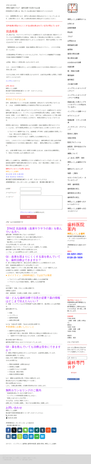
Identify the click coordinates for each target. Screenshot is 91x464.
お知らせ (71, 24)
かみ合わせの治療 (74, 62)
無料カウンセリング (75, 169)
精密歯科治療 (73, 45)
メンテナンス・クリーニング (77, 128)
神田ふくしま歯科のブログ (77, 163)
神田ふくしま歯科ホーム (77, 19)
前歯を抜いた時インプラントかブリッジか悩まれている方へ (77, 104)
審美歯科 (71, 75)
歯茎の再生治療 (73, 54)
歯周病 (70, 49)
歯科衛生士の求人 (74, 193)
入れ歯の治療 (73, 84)
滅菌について (73, 153)
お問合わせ (72, 41)
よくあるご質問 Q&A (76, 158)
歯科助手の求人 (73, 197)
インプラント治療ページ (77, 111)
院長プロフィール (74, 142)
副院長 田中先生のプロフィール (77, 148)
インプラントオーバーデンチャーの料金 (77, 96)
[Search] (77, 357)
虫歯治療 (71, 67)
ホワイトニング (73, 116)
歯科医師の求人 (73, 189)
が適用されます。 (33, 212)
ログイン (63, 461)
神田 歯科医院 (73, 184)
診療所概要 (72, 28)
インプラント (10, 81)
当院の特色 (72, 138)
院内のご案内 (73, 134)
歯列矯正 (71, 80)
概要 (4, 456)
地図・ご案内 (73, 173)
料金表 (70, 32)
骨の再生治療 (73, 58)
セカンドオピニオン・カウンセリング (77, 179)
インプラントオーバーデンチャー (77, 89)
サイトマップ (21, 456)
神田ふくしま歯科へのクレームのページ (77, 203)
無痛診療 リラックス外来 (77, 121)
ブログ (70, 36)
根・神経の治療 (73, 71)
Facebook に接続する (73, 379)
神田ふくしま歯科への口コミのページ (77, 209)
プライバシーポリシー (27, 212)
